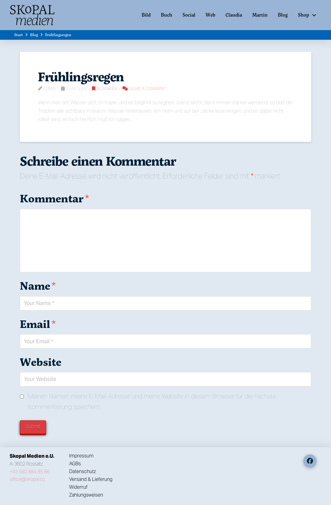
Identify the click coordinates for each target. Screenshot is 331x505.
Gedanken (104, 88)
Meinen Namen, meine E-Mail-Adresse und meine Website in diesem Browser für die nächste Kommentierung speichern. (152, 401)
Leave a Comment (144, 88)
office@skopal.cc (27, 479)
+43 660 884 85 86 (30, 472)
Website (40, 361)
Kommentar (54, 198)
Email (38, 323)
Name (38, 285)
